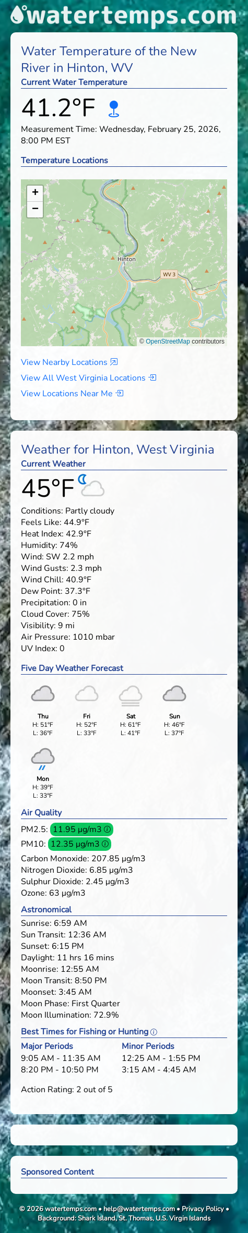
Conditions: (42, 511)
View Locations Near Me (72, 393)
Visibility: (38, 625)
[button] (124, 252)
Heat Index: (42, 534)
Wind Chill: (42, 579)
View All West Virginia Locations (88, 378)
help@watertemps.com (139, 1209)
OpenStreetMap (168, 341)
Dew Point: (42, 591)
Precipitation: (45, 602)
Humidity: (39, 545)
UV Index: (39, 648)
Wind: (32, 557)
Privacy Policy (203, 1209)
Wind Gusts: (44, 568)
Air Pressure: (45, 637)
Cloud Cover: (45, 614)
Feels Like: (41, 522)
